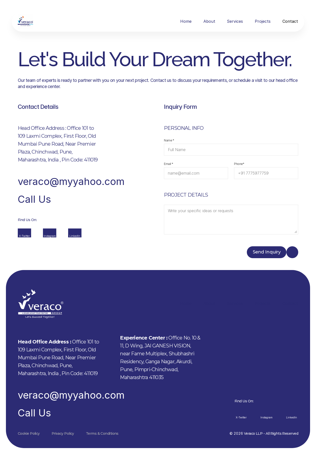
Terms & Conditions (102, 433)
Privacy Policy (63, 433)
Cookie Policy (29, 433)
